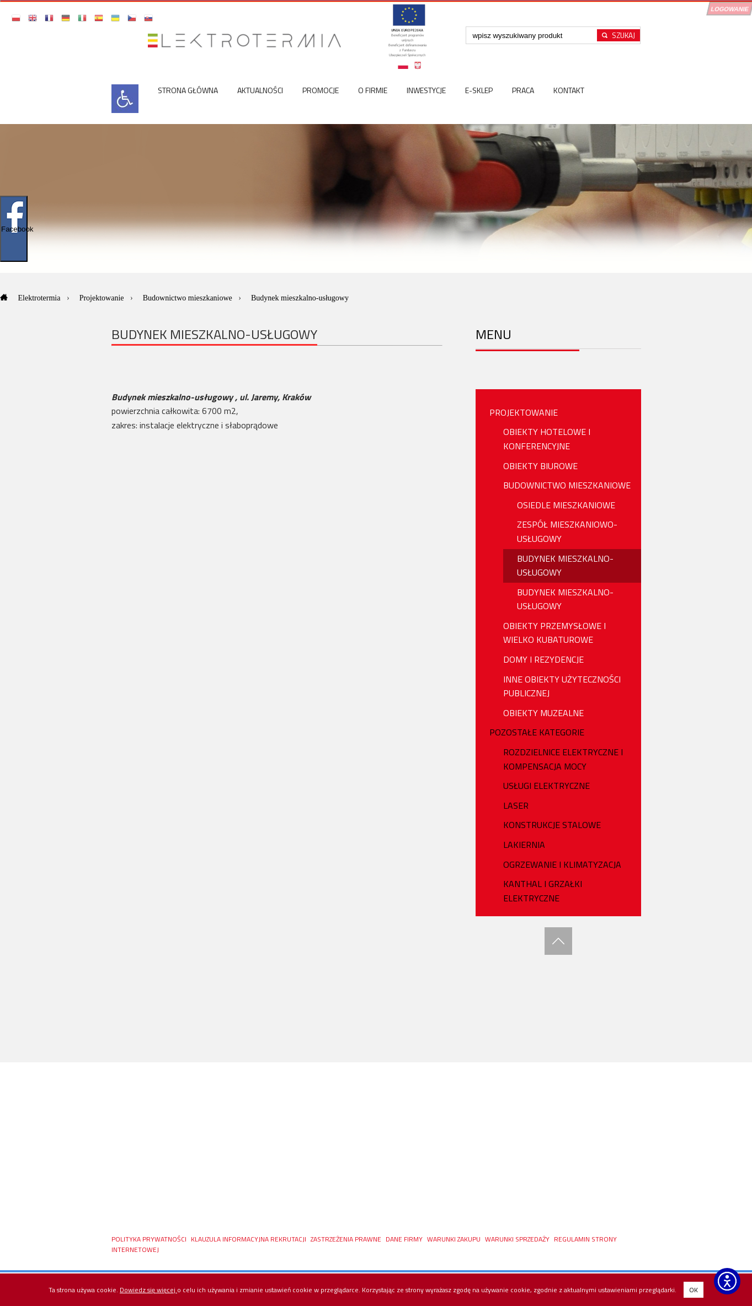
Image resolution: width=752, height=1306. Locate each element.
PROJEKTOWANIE (523, 412)
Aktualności (260, 90)
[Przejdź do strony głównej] (248, 40)
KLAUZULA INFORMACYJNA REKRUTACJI (249, 1239)
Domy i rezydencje (543, 659)
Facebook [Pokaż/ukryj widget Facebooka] (14, 229)
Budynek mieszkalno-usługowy (565, 565)
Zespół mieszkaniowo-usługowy (567, 531)
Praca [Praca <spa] (523, 90)
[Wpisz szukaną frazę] (533, 35)
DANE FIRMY (405, 1239)
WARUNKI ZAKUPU (454, 1239)
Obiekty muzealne (543, 712)
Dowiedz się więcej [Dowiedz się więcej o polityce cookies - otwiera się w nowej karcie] (148, 1289)
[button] (16, 17)
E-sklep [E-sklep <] (479, 90)
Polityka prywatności (149, 1239)
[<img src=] (124, 110)
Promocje (320, 90)
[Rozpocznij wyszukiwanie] (618, 35)
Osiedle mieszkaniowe (566, 505)
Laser (516, 805)
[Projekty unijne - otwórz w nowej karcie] (407, 40)
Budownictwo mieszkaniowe (567, 485)
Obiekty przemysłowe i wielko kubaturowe (554, 633)
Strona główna (188, 90)
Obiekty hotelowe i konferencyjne (546, 439)
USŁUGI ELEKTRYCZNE (546, 785)
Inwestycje (426, 90)
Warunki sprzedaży (518, 1239)
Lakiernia (524, 844)
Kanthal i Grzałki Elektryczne (542, 891)
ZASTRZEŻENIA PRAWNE (347, 1239)
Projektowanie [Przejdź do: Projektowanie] (102, 298)
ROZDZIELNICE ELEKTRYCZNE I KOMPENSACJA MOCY (563, 759)
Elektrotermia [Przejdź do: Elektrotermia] (40, 298)
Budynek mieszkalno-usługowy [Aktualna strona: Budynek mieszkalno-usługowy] (300, 298)
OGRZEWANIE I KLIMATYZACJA (562, 864)
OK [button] (693, 1289)
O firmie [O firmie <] (372, 90)
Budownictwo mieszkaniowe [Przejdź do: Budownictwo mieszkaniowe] (188, 298)
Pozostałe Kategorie (536, 732)
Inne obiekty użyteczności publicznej (562, 686)
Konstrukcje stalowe (552, 824)
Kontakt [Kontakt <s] (568, 90)
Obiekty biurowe (540, 465)
